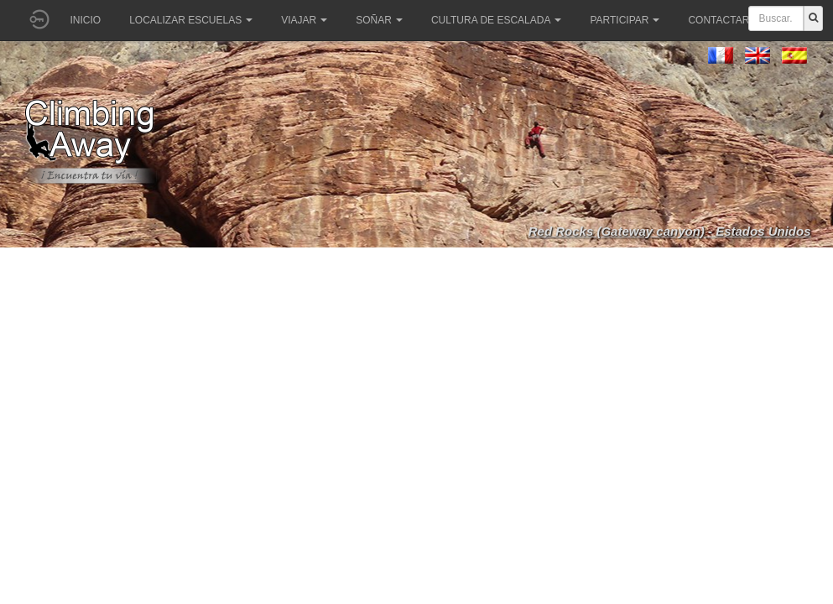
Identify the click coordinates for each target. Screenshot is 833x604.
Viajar (304, 20)
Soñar (379, 20)
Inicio (86, 20)
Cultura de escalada (496, 20)
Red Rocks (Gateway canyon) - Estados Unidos (669, 231)
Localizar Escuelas (191, 20)
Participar (624, 20)
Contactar (724, 20)
